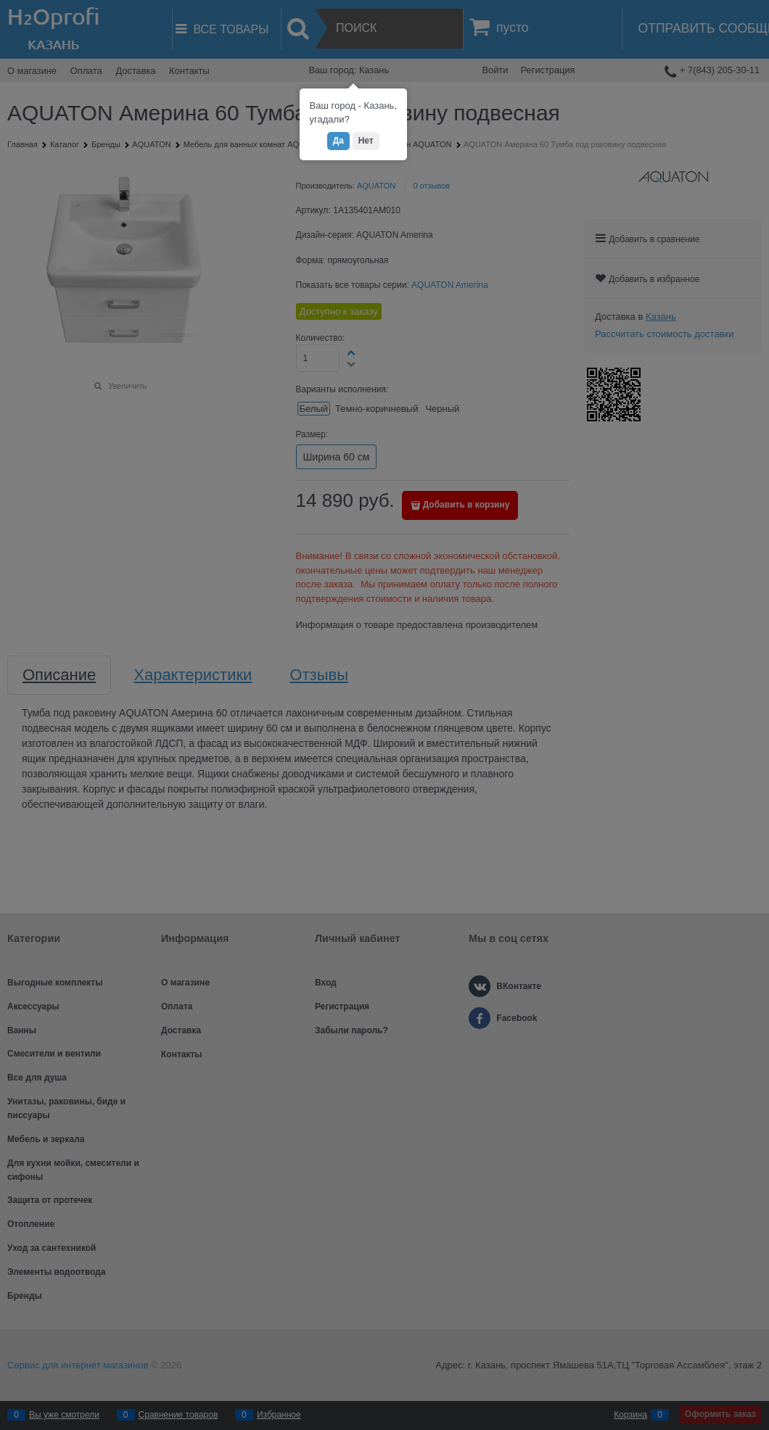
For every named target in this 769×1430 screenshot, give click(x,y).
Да (338, 141)
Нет (366, 141)
